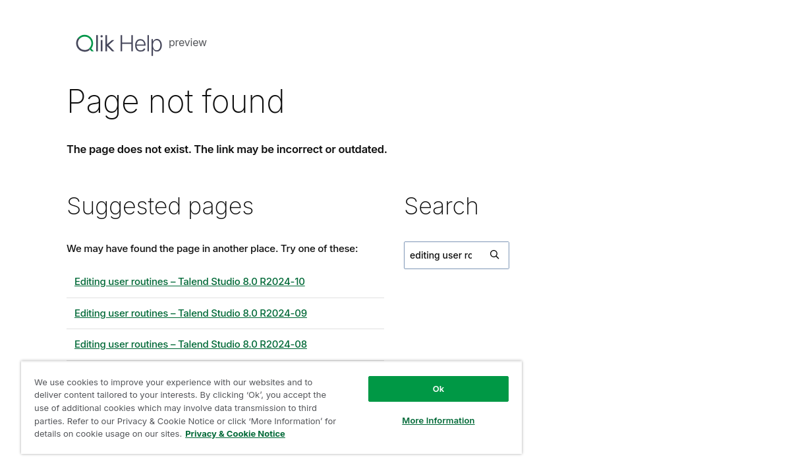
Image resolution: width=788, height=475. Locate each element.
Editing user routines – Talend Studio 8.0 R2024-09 (190, 313)
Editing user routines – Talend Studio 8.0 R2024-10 (189, 281)
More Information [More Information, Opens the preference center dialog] (401, 410)
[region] (249, 402)
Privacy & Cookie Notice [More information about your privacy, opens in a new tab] (109, 436)
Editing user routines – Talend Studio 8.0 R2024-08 (190, 344)
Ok (401, 378)
